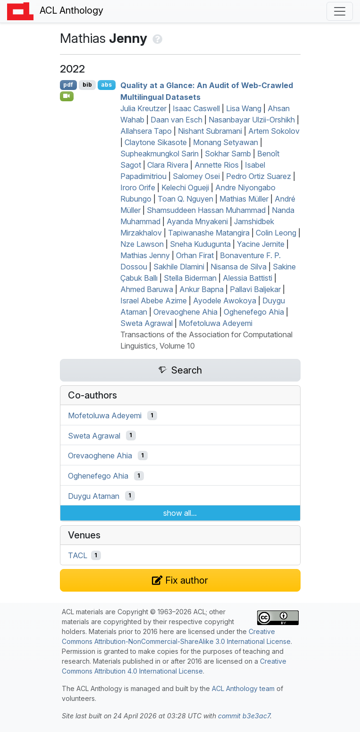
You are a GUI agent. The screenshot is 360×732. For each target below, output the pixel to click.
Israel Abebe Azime (153, 300)
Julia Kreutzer (143, 108)
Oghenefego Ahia (254, 312)
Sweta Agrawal (146, 323)
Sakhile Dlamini (178, 266)
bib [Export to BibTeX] (87, 84)
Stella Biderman (190, 278)
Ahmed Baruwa (146, 289)
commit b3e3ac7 (244, 716)
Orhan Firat (195, 255)
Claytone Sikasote (156, 142)
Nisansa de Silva (238, 266)
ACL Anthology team (243, 688)
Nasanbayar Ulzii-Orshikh (252, 119)
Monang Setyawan (225, 142)
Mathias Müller (243, 198)
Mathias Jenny (145, 255)
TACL (77, 555)
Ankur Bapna (201, 289)
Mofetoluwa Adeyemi (215, 323)
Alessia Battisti (247, 278)
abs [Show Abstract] (106, 84)
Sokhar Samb (228, 153)
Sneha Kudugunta (200, 244)
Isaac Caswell (196, 108)
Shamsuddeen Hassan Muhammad (206, 210)
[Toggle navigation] (340, 11)
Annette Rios (216, 165)
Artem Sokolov (274, 131)
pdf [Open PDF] (68, 84)
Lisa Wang (243, 108)
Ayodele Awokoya (224, 300)
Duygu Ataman (93, 495)
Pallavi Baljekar (255, 289)
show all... (180, 513)
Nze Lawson (142, 244)
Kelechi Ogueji (185, 187)
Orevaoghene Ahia (185, 312)
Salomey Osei (196, 176)
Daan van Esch (176, 119)
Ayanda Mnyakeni (197, 221)
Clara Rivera (167, 165)
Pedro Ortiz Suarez (258, 176)
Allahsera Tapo (146, 131)
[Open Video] (67, 96)
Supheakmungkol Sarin (159, 153)
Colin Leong (276, 232)
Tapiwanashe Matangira (209, 232)
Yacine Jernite (261, 244)
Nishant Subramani (210, 131)
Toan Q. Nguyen (185, 198)
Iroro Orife (137, 187)
